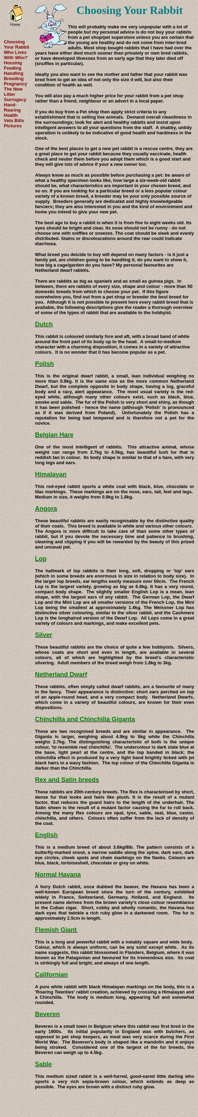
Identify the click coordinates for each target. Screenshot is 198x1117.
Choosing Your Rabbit (16, 44)
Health (11, 115)
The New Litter (13, 91)
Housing (13, 62)
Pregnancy (15, 83)
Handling (13, 73)
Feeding (12, 68)
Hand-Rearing (12, 107)
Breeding (13, 78)
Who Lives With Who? (16, 55)
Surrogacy (15, 99)
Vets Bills (14, 120)
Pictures (13, 125)
